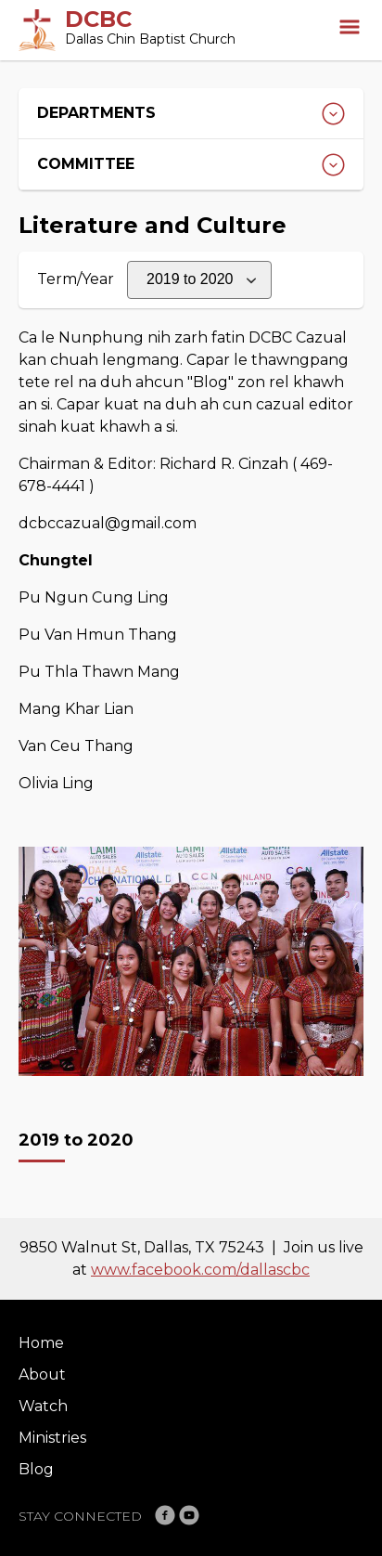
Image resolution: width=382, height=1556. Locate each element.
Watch (43, 1406)
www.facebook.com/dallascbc (200, 1269)
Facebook (165, 1515)
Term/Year (75, 279)
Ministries (52, 1437)
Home (41, 1343)
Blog (36, 1469)
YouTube (189, 1515)
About (42, 1374)
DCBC (98, 19)
